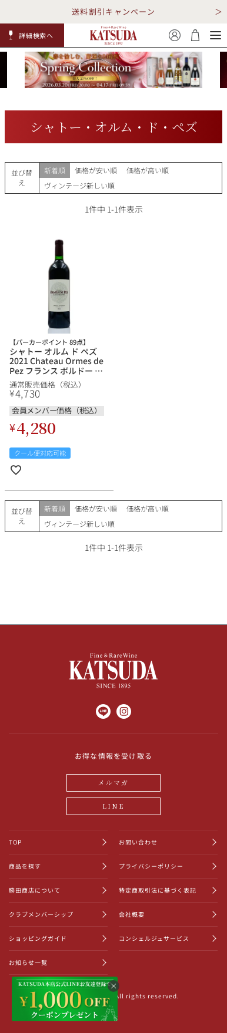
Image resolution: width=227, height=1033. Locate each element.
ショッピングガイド (38, 938)
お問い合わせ (138, 841)
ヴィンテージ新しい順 (79, 185)
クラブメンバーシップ (41, 914)
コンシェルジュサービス (154, 938)
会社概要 (132, 914)
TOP (15, 841)
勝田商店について (35, 890)
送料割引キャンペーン (113, 11)
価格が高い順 (147, 170)
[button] (32, 35)
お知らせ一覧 (28, 962)
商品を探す (25, 866)
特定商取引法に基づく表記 (157, 890)
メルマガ (113, 782)
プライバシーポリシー (151, 866)
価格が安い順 (96, 170)
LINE (113, 805)
